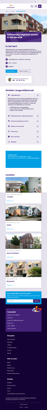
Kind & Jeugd (10, 371)
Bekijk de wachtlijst (24, 71)
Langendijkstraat (14, 95)
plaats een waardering (19, 399)
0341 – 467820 (11, 326)
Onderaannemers (11, 385)
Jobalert (9, 345)
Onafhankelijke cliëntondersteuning (16, 393)
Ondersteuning (11, 368)
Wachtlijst (12, 142)
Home (7, 11)
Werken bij (9, 342)
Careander (8, 398)
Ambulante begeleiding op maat (18, 121)
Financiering (13, 131)
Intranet (9, 388)
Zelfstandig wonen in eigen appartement (20, 116)
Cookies (26, 407)
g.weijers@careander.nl (33, 158)
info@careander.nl (11, 328)
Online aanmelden (11, 71)
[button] (7, 185)
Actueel (9, 353)
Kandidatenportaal (11, 347)
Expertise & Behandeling (13, 373)
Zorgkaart (9, 382)
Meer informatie (14, 137)
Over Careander (11, 339)
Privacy (21, 407)
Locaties (12, 11)
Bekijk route (10, 323)
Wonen (9, 362)
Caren (8, 391)
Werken (9, 365)
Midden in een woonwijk (16, 126)
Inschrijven (36, 300)
